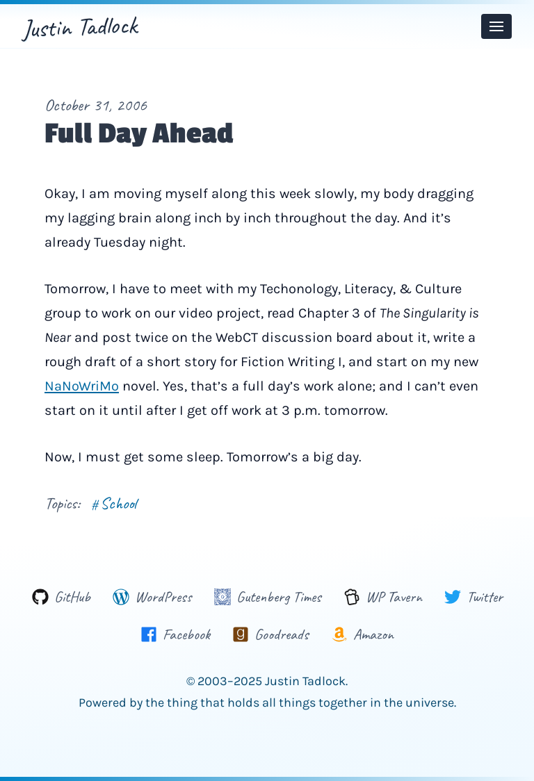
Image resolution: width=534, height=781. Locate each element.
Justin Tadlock (80, 26)
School (113, 503)
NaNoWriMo (81, 386)
